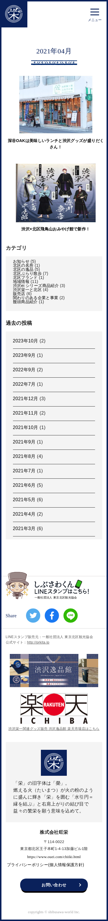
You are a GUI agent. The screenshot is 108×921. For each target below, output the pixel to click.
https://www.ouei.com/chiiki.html (54, 857)
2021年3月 (24, 528)
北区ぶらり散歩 (27, 273)
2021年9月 (24, 441)
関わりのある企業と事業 (35, 297)
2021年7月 (24, 470)
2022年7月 (24, 384)
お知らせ (21, 261)
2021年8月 (24, 456)
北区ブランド (25, 277)
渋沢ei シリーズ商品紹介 (36, 285)
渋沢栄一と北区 (27, 289)
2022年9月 (24, 369)
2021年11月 (25, 413)
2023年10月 (25, 340)
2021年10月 (25, 427)
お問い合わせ (53, 885)
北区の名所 (23, 265)
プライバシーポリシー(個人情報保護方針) (45, 864)
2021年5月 (24, 499)
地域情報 (21, 281)
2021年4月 (24, 514)
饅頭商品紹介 (25, 301)
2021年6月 (24, 485)
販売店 (19, 293)
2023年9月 (24, 355)
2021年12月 (25, 398)
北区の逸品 (23, 269)
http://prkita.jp (38, 642)
